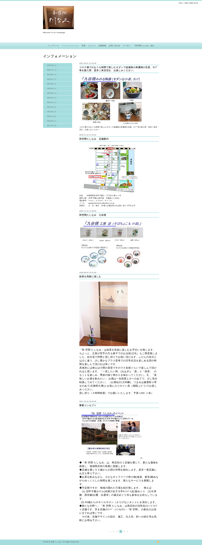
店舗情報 (102, 46)
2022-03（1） (52, 93)
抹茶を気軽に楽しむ (90, 276)
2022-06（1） (52, 88)
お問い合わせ (114, 46)
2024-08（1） (52, 74)
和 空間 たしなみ (55, 542)
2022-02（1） (52, 97)
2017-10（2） (52, 125)
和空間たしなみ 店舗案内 (94, 139)
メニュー (92, 46)
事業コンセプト (87, 405)
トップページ (53, 46)
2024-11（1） (52, 70)
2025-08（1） (52, 65)
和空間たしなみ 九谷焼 (92, 215)
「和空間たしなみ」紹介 (143, 46)
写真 (84, 46)
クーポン (127, 46)
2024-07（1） (52, 79)
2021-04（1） (52, 111)
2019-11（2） (52, 116)
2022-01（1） (52, 102)
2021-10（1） (52, 107)
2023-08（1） (52, 84)
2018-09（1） (52, 121)
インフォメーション (70, 46)
